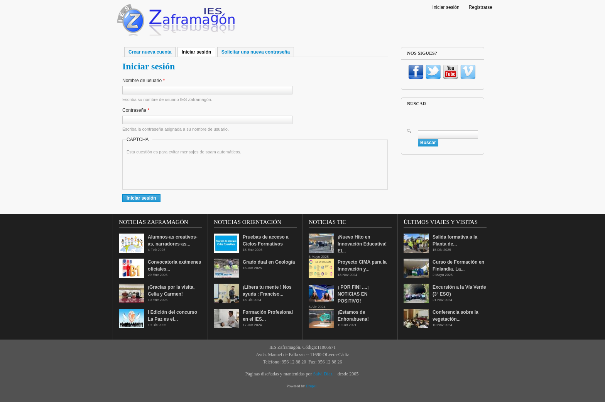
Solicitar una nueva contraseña (255, 52)
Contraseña (135, 110)
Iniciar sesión (446, 7)
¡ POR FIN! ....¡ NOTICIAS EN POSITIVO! (353, 294)
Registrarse (480, 7)
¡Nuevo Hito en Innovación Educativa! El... (362, 244)
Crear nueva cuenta (149, 52)
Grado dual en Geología (269, 262)
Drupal (312, 386)
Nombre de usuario (143, 80)
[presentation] (185, 170)
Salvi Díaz (322, 374)
